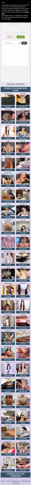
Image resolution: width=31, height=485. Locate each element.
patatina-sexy (8, 172)
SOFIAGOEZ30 (23, 410)
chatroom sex (23, 170)
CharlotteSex (23, 204)
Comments (11, 84)
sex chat (8, 328)
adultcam (22, 296)
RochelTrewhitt (8, 315)
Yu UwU (8, 141)
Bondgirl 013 (8, 378)
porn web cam (8, 249)
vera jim (23, 394)
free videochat (23, 438)
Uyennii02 (23, 93)
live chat (23, 217)
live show (23, 233)
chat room (8, 264)
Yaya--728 (23, 441)
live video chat (8, 407)
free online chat (8, 280)
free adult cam (23, 106)
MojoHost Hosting (15, 481)
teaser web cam (8, 122)
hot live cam (23, 359)
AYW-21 (8, 267)
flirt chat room (8, 470)
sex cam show (23, 122)
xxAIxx (8, 125)
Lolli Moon (8, 157)
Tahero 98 (8, 441)
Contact (8, 481)
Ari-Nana (8, 299)
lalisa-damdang (8, 251)
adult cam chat (8, 233)
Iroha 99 (8, 457)
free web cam (8, 170)
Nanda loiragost (23, 188)
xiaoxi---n (8, 362)
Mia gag (23, 109)
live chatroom (23, 185)
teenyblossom (23, 172)
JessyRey (8, 204)
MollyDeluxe (23, 267)
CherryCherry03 (8, 346)
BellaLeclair (8, 410)
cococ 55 (23, 220)
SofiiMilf (23, 425)
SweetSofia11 (8, 283)
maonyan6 (23, 251)
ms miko (23, 141)
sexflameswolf (8, 394)
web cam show (23, 328)
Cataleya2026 (8, 109)
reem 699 (22, 315)
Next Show (20, 84)
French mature (23, 330)
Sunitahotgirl (8, 93)
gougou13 (23, 236)
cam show (8, 296)
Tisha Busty (8, 188)
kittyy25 (23, 378)
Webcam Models (25, 481)
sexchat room (8, 343)
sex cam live (23, 407)
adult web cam (8, 375)
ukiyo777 (23, 362)
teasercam (8, 106)
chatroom (8, 154)
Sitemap (3, 481)
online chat (23, 375)
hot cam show (23, 280)
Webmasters (16, 483)
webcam (23, 423)
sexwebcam (8, 423)
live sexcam (8, 217)
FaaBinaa (8, 330)
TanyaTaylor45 (8, 220)
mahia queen (23, 346)
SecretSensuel (23, 125)
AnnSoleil (8, 236)
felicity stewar (23, 457)
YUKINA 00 (23, 283)
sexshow (23, 154)
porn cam (23, 470)
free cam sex (22, 249)
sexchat (8, 185)
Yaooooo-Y (23, 299)
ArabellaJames (8, 425)
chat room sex (8, 201)
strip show (8, 138)
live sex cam (8, 359)
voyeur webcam (23, 138)
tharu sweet (23, 157)
